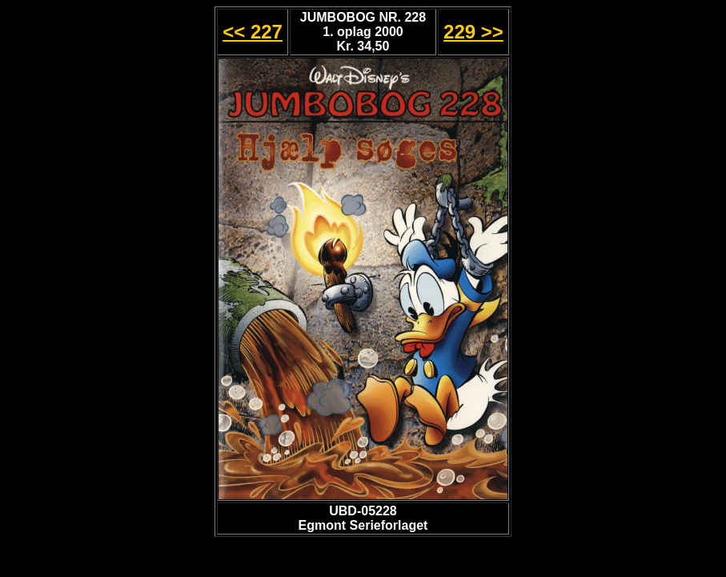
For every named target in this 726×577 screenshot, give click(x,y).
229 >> (473, 31)
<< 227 (253, 31)
